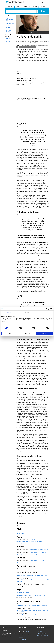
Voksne (18, 6)
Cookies (21, 637)
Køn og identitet (33, 452)
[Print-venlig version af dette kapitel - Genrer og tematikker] (17, 391)
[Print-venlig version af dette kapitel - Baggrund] (17, 126)
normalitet (21, 46)
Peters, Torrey (8, 39)
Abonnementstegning (41, 633)
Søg (43, 11)
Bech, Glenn (8, 41)
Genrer (43, 6)
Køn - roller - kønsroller (10, 42)
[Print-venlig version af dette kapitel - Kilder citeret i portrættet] (17, 604)
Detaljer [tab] (27, 312)
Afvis (10, 333)
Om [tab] (44, 312)
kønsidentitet (24, 45)
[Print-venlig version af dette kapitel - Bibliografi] (17, 525)
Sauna (7, 22)
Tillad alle (44, 333)
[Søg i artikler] (21, 11)
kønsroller (36, 45)
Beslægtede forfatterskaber (9, 26)
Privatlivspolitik (22, 639)
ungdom (25, 46)
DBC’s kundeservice (41, 629)
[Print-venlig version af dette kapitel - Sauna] (17, 298)
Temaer (10, 6)
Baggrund (7, 18)
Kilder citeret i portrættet (8, 31)
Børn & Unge (27, 6)
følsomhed (41, 45)
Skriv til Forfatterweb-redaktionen (9, 636)
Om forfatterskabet (9, 29)
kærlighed (32, 45)
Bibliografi (8, 27)
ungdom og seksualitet (31, 46)
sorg (17, 46)
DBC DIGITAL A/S (6, 629)
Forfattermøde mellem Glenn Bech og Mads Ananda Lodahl (30, 595)
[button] (41, 41)
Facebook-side (31, 634)
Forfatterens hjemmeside (22, 592)
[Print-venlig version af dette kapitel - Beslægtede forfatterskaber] (17, 458)
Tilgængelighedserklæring (42, 635)
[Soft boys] (17, 214)
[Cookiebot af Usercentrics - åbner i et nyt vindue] (47, 309)
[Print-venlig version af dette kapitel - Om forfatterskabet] (17, 568)
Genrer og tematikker (10, 23)
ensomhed (46, 45)
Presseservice (39, 631)
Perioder (35, 6)
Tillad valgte (27, 333)
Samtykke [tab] (9, 312)
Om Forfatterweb (23, 629)
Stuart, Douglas (9, 38)
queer (29, 45)
